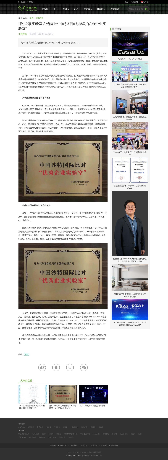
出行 (76, 9)
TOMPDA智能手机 (70, 434)
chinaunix (96, 434)
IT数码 (101, 9)
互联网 (45, 9)
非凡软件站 (124, 434)
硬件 (66, 9)
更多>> (71, 437)
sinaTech (21, 427)
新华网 (101, 427)
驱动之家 (35, 434)
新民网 (114, 434)
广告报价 (104, 445)
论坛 (126, 2)
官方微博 (145, 2)
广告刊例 (94, 445)
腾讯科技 (84, 427)
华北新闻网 (22, 437)
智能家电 (39, 18)
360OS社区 (52, 437)
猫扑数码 (32, 437)
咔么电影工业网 (23, 434)
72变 (139, 434)
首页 (31, 18)
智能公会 (62, 437)
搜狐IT (48, 427)
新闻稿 (33, 34)
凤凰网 (93, 427)
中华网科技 (74, 427)
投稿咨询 (114, 445)
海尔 (26, 354)
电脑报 (58, 434)
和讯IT (133, 434)
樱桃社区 (42, 437)
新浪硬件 (31, 427)
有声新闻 (115, 9)
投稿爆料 (135, 2)
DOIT (44, 434)
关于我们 (53, 445)
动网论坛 (106, 434)
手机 (56, 9)
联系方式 (63, 445)
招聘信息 (84, 445)
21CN (65, 427)
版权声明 (74, 445)
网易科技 (57, 427)
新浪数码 (40, 427)
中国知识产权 (85, 434)
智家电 (88, 9)
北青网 (51, 434)
